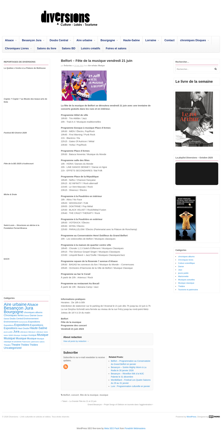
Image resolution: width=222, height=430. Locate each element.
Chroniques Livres (17, 48)
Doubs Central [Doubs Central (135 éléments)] (16, 318)
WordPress (191, 417)
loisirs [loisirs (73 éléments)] (46, 332)
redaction (68, 66)
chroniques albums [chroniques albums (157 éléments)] (33, 312)
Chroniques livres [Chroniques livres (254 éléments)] (14, 315)
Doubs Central (59, 40)
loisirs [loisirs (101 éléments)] (11, 335)
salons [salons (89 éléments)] (42, 342)
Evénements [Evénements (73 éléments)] (23, 322)
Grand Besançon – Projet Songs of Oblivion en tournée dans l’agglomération (120, 405)
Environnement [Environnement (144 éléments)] (11, 322)
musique (104, 395)
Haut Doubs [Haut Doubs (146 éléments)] (23, 328)
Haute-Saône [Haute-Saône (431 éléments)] (38, 328)
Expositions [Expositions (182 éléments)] (34, 321)
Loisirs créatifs (90, 48)
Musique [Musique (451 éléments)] (42, 334)
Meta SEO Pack (111, 428)
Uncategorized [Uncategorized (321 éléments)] (13, 347)
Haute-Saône (131, 40)
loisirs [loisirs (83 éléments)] (6, 335)
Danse (181, 266)
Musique (101, 66)
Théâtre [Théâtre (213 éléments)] (34, 344)
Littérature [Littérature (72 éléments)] (39, 332)
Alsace (9, 40)
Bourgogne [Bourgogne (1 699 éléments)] (13, 312)
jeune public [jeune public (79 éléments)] (8, 332)
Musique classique (186, 283)
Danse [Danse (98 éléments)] (6, 319)
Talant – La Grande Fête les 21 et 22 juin (78, 401)
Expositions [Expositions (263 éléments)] (36, 325)
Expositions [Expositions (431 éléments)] (21, 325)
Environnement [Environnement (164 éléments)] (31, 318)
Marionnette (183, 276)
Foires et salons (116, 48)
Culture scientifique (186, 263)
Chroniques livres (185, 260)
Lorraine (150, 40)
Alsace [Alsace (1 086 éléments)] (32, 304)
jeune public (183, 273)
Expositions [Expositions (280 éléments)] (10, 328)
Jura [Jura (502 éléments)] (16, 331)
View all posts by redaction (76, 341)
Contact (169, 40)
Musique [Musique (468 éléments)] (9, 338)
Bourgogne (107, 40)
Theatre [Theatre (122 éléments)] (7, 345)
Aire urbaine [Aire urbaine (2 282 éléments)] (15, 304)
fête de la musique (89, 395)
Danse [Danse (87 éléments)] (26, 315)
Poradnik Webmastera (135, 428)
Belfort (66, 395)
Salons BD (68, 48)
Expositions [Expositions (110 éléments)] (9, 325)
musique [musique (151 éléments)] (32, 335)
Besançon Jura (31, 40)
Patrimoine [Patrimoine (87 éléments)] (26, 342)
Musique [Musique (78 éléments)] (17, 335)
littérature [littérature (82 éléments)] (31, 332)
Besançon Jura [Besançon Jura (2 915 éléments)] (18, 307)
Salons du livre (46, 48)
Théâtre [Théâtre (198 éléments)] (25, 345)
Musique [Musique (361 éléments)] (21, 338)
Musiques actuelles (186, 280)
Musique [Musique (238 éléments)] (31, 338)
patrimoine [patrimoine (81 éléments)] (35, 342)
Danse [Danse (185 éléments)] (33, 315)
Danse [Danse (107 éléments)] (40, 315)
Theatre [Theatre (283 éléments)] (15, 344)
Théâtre (181, 286)
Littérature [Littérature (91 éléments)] (24, 332)
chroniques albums (186, 256)
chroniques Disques (193, 40)
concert (75, 395)
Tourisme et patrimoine (188, 289)
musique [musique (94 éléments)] (24, 335)
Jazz (180, 270)
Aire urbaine (84, 40)
